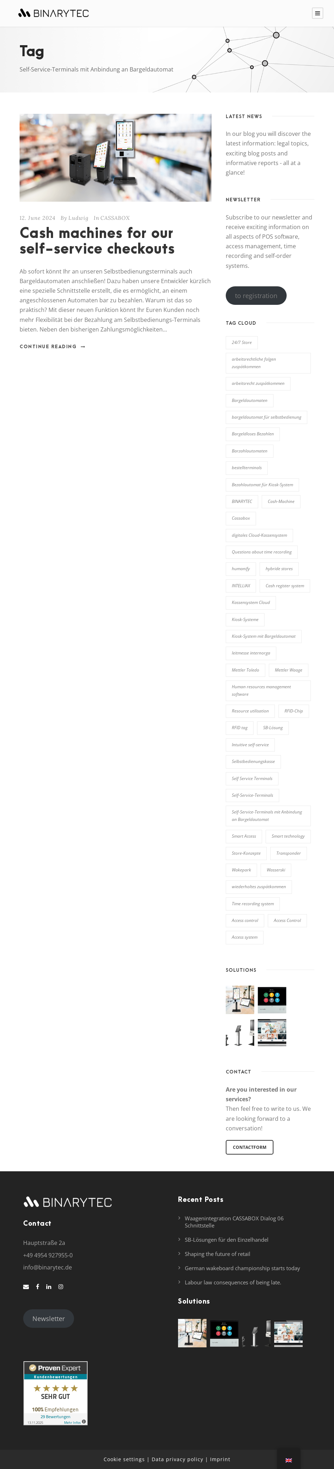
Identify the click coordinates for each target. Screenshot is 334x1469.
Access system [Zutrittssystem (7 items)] (244, 937)
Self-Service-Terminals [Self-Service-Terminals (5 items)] (252, 795)
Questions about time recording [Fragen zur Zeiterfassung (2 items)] (262, 552)
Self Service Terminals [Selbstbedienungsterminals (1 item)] (252, 778)
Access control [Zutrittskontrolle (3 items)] (245, 920)
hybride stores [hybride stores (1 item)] (279, 569)
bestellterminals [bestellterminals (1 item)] (247, 468)
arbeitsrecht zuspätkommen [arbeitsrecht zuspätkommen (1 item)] (258, 383)
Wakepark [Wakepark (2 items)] (241, 870)
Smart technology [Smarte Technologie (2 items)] (288, 836)
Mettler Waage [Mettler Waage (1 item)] (288, 670)
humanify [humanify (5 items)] (241, 569)
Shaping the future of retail (217, 1253)
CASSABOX (115, 217)
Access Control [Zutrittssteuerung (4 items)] (287, 920)
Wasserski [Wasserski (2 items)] (276, 870)
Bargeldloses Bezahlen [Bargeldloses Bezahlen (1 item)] (253, 434)
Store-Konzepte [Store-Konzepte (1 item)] (246, 853)
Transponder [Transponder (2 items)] (288, 853)
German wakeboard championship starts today (242, 1268)
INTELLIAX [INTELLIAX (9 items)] (241, 586)
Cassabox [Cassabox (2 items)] (241, 518)
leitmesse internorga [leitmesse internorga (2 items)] (251, 653)
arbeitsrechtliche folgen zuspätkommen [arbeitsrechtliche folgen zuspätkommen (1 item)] (254, 362)
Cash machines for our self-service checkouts (97, 241)
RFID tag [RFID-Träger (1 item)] (239, 728)
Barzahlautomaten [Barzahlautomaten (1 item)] (249, 451)
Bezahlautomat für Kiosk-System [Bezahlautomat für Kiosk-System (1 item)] (262, 485)
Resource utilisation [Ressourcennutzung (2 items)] (250, 711)
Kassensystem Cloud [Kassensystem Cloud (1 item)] (251, 602)
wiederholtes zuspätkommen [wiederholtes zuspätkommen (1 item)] (259, 887)
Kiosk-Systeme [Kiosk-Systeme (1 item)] (245, 619)
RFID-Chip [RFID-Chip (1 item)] (294, 711)
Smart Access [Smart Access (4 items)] (244, 836)
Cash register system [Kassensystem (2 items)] (285, 586)
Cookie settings (124, 1459)
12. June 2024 (38, 217)
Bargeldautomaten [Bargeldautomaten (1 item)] (249, 400)
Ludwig (78, 217)
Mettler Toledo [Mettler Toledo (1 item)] (245, 670)
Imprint (220, 1459)
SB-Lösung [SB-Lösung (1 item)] (273, 728)
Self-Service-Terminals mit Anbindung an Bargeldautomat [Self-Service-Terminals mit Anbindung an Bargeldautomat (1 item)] (267, 815)
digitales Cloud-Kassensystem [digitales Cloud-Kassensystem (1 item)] (259, 535)
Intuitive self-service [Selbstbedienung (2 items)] (250, 745)
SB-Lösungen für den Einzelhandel (226, 1239)
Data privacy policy (177, 1459)
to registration (256, 295)
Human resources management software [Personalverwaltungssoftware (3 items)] (261, 690)
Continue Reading (53, 346)
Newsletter (48, 1318)
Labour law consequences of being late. (233, 1282)
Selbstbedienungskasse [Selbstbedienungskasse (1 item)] (253, 761)
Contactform (249, 1147)
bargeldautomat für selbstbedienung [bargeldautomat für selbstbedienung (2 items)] (266, 417)
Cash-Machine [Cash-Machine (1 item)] (281, 501)
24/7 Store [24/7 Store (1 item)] (242, 342)
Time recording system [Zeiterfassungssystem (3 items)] (253, 904)
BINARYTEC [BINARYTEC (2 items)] (242, 501)
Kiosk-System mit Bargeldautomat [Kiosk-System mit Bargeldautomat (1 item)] (264, 636)
